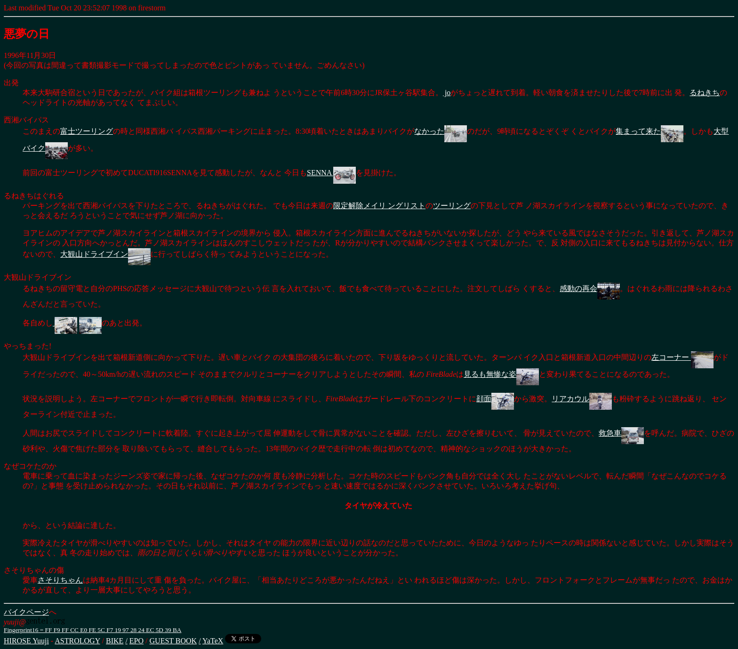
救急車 (621, 433)
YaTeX (212, 641)
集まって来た (649, 131)
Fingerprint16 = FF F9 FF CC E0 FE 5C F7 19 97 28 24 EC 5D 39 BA (92, 629)
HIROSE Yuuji (26, 641)
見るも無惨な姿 (501, 374)
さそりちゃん (60, 580)
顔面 (495, 399)
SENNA (331, 173)
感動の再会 (590, 288)
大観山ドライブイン (105, 254)
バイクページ (26, 612)
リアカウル (582, 399)
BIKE (114, 641)
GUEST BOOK (173, 641)
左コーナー (682, 357)
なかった (440, 131)
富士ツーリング (86, 131)
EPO (136, 641)
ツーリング (452, 206)
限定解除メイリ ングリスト (379, 206)
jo (446, 93)
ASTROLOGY (77, 641)
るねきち (705, 93)
